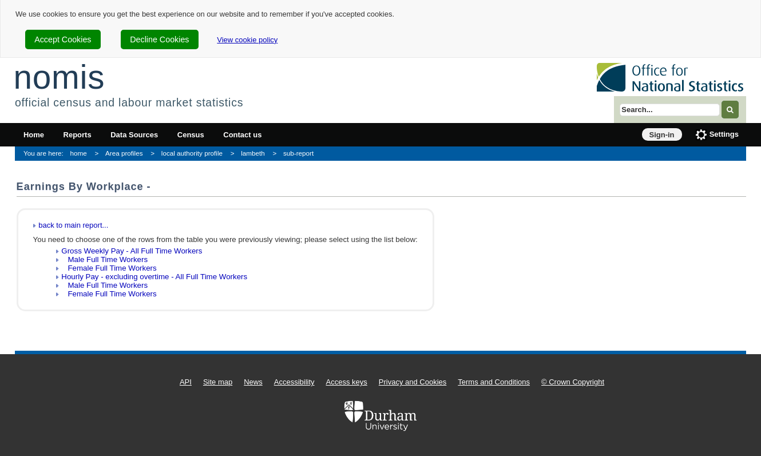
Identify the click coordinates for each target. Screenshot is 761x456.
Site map (217, 382)
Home (33, 134)
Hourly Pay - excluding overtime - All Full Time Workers (154, 276)
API (186, 382)
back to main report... (73, 225)
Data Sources (134, 134)
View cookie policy (247, 39)
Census (190, 134)
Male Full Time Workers (104, 259)
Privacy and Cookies (413, 382)
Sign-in (662, 134)
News (253, 382)
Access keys (346, 382)
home (78, 153)
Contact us (242, 134)
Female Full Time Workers (108, 268)
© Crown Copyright (572, 382)
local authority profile (192, 153)
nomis (59, 77)
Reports (78, 134)
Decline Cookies (159, 39)
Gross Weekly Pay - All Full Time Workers (131, 251)
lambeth (253, 153)
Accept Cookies (62, 39)
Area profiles (124, 153)
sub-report (298, 153)
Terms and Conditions (494, 382)
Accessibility (294, 382)
